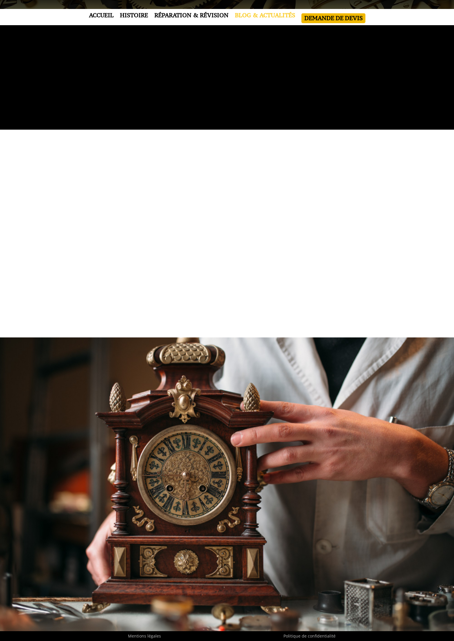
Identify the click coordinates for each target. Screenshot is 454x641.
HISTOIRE (134, 16)
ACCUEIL (101, 16)
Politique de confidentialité (309, 636)
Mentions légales (144, 636)
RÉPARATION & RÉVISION (191, 16)
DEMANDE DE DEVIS (333, 18)
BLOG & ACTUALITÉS (265, 16)
